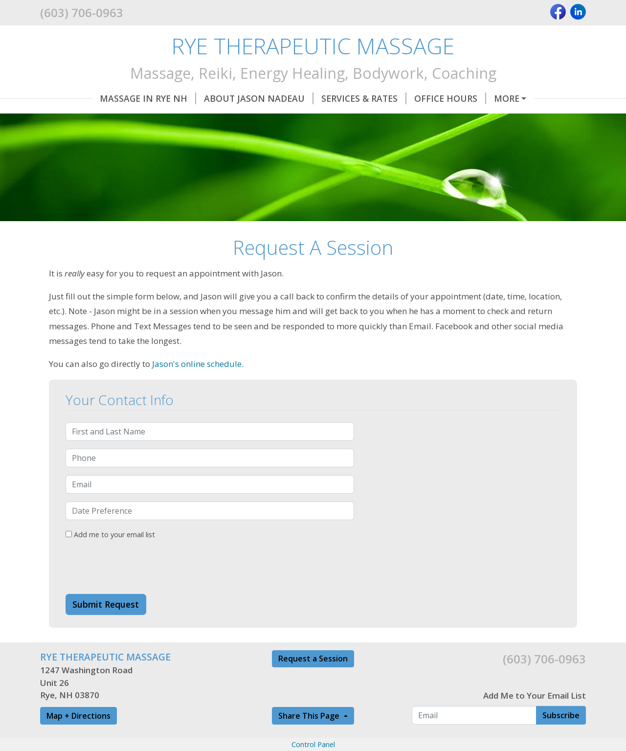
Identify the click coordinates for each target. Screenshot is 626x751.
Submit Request (105, 625)
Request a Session (313, 679)
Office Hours (398, 98)
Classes (139, 119)
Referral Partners (218, 119)
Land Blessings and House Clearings (363, 119)
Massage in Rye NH (96, 98)
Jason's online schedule (197, 384)
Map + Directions (78, 736)
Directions (78, 119)
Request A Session (489, 98)
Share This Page (309, 736)
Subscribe (561, 735)
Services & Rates (312, 98)
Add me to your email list (110, 555)
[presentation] (140, 588)
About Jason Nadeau (207, 98)
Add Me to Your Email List (534, 716)
